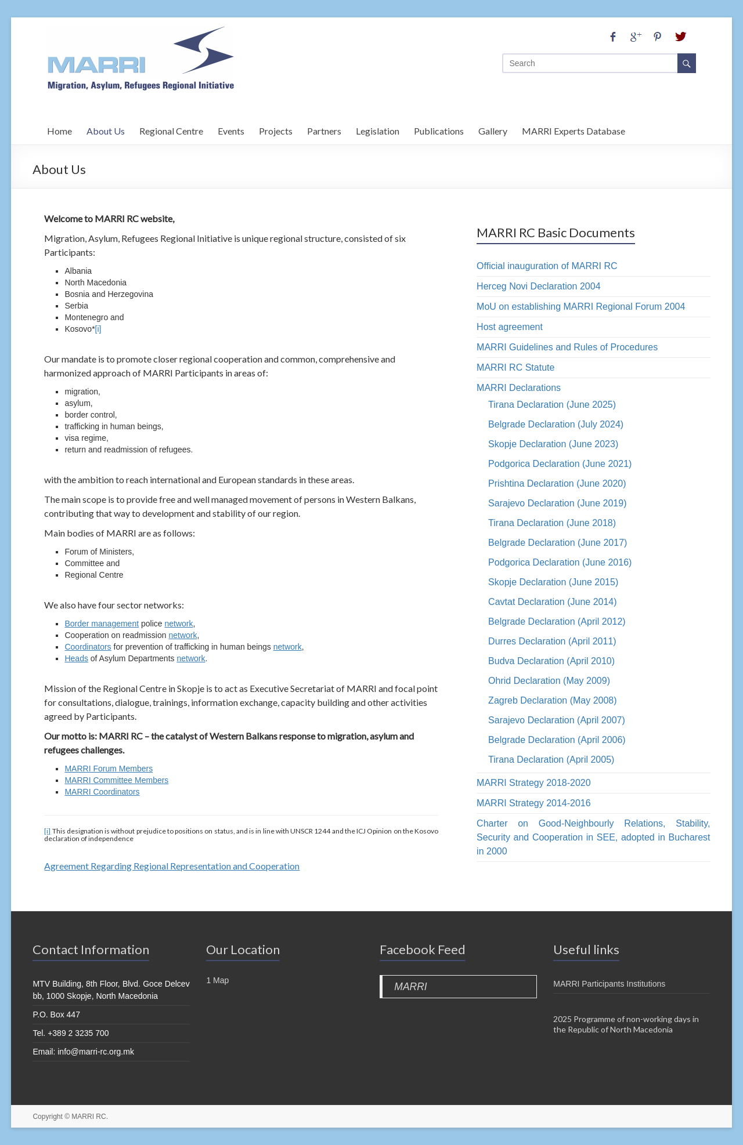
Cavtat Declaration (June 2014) (552, 602)
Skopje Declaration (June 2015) (553, 582)
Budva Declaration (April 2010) (551, 661)
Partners (324, 129)
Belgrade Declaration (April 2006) (557, 740)
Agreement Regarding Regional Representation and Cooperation (172, 865)
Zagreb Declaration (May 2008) (552, 700)
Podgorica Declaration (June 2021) (560, 464)
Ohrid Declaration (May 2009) (549, 681)
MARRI (410, 986)
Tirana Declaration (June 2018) (552, 523)
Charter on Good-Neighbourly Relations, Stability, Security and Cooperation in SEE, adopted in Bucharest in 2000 (593, 837)
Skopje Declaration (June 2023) (553, 444)
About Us (105, 129)
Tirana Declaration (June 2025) (552, 405)
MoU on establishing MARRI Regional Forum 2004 (581, 306)
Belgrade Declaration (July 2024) (555, 424)
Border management (101, 623)
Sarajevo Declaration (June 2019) (557, 503)
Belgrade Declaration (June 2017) (557, 543)
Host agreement (510, 327)
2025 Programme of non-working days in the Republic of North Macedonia (626, 1024)
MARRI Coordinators (101, 791)
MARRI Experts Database (573, 129)
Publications (439, 129)
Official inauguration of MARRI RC (547, 266)
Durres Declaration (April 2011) (552, 641)
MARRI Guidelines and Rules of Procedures (567, 347)
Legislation (377, 129)
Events (231, 129)
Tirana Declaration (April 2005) (551, 759)
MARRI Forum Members (108, 768)
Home (59, 129)
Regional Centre (171, 129)
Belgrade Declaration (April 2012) (557, 621)
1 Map (217, 980)
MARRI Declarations (519, 388)
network (178, 623)
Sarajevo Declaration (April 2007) (556, 720)
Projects (276, 129)
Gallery (492, 129)
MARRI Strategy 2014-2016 (534, 803)
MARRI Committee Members (116, 780)
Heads (76, 658)
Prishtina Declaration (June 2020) (557, 483)
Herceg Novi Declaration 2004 (538, 286)
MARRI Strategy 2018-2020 (534, 783)
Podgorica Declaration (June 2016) (560, 562)
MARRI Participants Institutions (609, 983)
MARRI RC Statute (515, 367)
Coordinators (87, 646)
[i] (98, 329)
